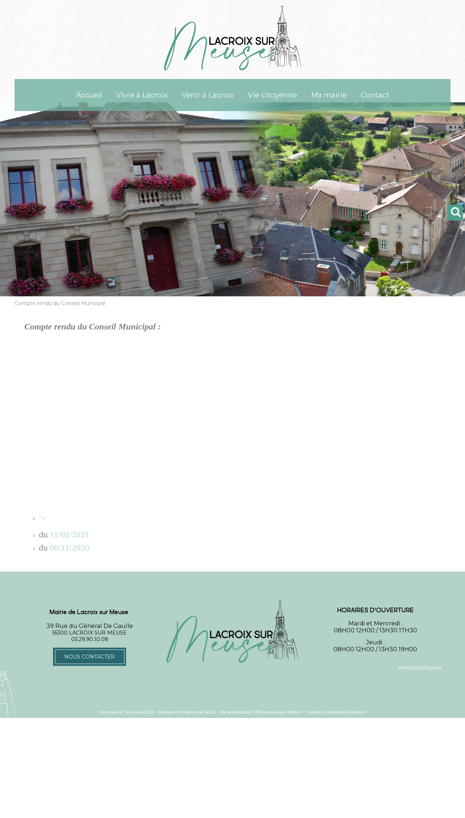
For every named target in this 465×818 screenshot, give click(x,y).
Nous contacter (89, 656)
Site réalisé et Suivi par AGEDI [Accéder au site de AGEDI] (126, 711)
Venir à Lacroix (208, 95)
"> (241, 518)
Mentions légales (419, 667)
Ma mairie (329, 95)
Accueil (89, 95)
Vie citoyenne (272, 95)
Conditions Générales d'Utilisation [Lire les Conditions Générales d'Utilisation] (336, 711)
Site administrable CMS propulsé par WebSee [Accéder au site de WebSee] (260, 711)
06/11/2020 (69, 547)
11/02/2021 (69, 533)
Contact (375, 95)
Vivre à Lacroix (142, 95)
